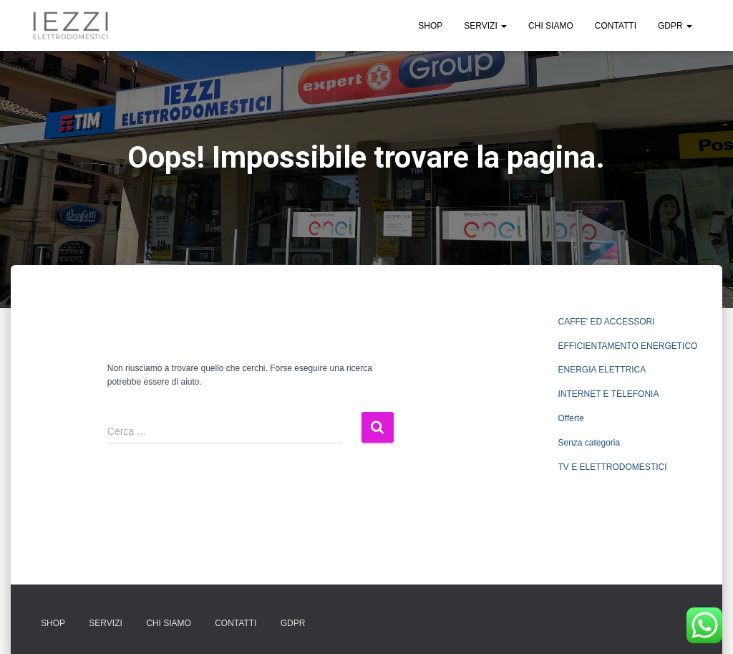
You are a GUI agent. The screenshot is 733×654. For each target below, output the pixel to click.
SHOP (430, 26)
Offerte (570, 418)
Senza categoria (589, 443)
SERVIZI (485, 26)
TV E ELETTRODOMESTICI (612, 467)
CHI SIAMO (550, 26)
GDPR (675, 26)
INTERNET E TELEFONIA (608, 394)
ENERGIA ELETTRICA (602, 370)
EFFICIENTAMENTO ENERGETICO (627, 346)
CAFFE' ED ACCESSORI (606, 322)
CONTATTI (615, 26)
